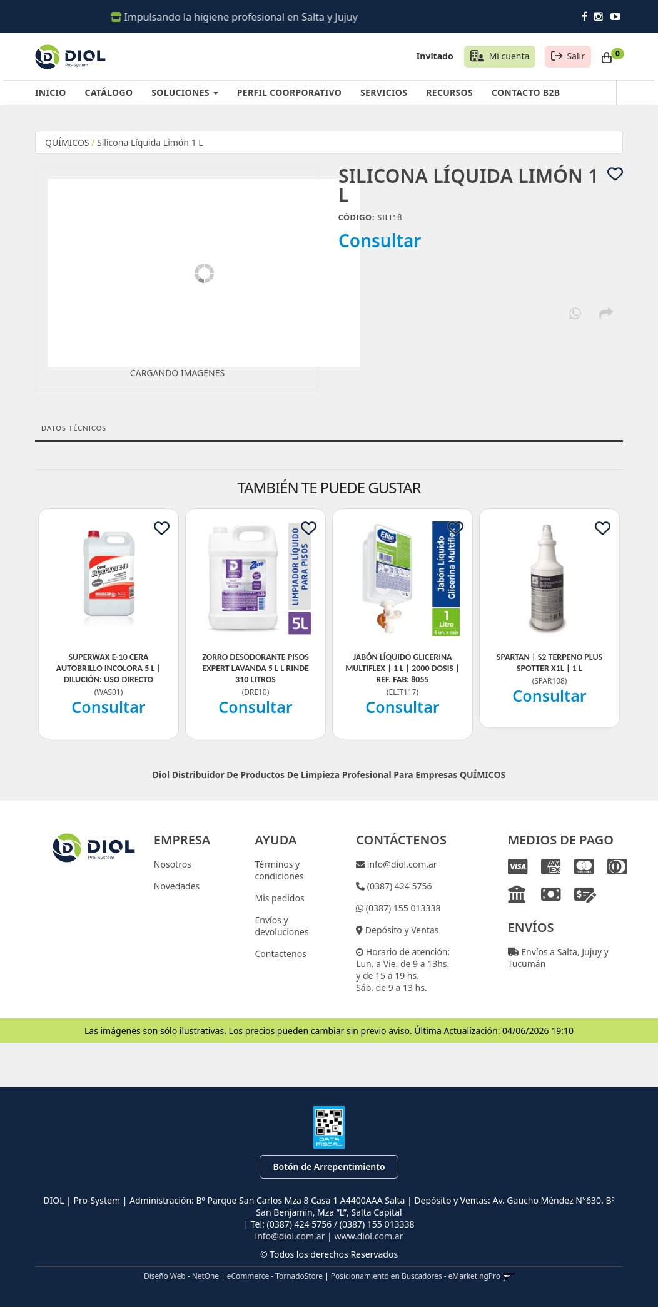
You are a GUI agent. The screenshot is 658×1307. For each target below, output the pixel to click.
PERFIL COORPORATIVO (289, 92)
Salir (576, 56)
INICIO (50, 92)
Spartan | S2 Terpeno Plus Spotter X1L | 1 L (549, 663)
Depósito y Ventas (400, 930)
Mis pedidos (279, 898)
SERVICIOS (383, 92)
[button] (508, 1276)
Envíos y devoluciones (281, 926)
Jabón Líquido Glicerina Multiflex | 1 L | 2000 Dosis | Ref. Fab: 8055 (402, 668)
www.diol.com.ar (368, 1236)
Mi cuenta (509, 56)
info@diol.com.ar (401, 864)
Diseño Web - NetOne (181, 1276)
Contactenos (280, 954)
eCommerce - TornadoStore (275, 1276)
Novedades (177, 886)
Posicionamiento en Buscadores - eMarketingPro (415, 1276)
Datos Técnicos (73, 428)
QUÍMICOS (67, 142)
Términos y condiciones (279, 870)
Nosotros (172, 864)
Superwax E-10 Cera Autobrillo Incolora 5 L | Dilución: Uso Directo (108, 668)
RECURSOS (449, 92)
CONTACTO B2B (526, 92)
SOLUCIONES (184, 92)
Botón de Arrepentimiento (329, 1166)
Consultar (380, 240)
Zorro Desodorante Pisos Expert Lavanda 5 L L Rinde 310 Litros (255, 668)
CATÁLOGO (109, 92)
